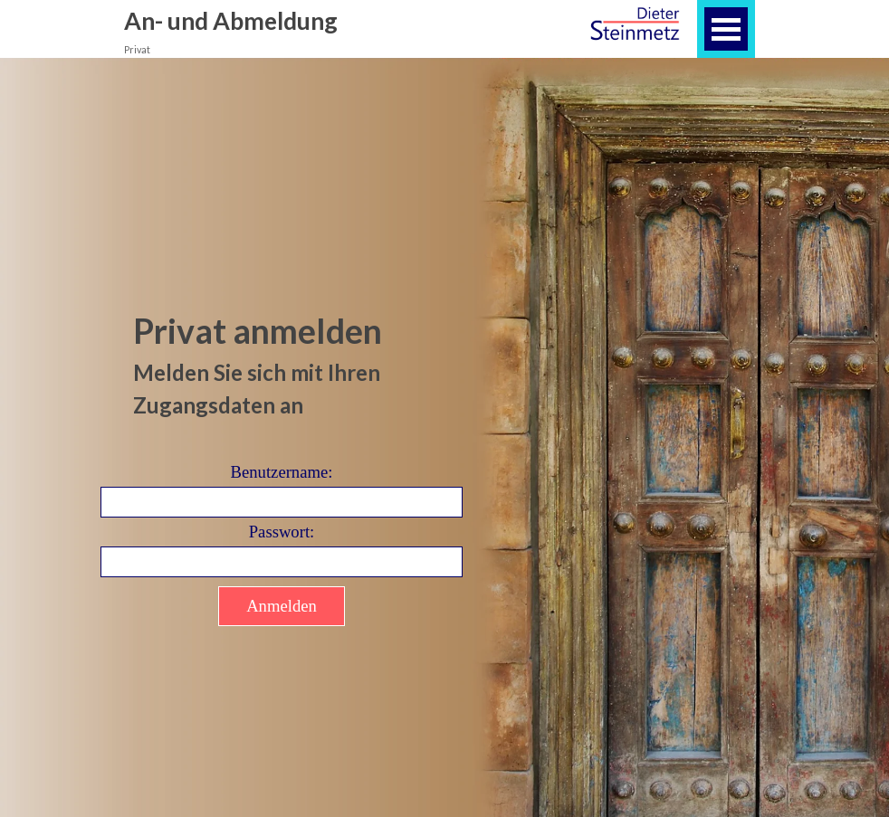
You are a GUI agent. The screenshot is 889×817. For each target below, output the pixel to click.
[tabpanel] (281, 364)
